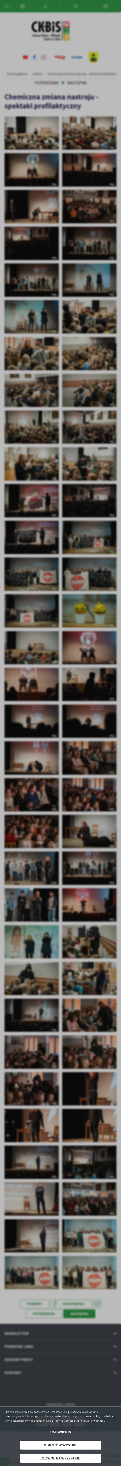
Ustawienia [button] (60, 1431)
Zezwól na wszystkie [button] (60, 1458)
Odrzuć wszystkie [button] (60, 1445)
